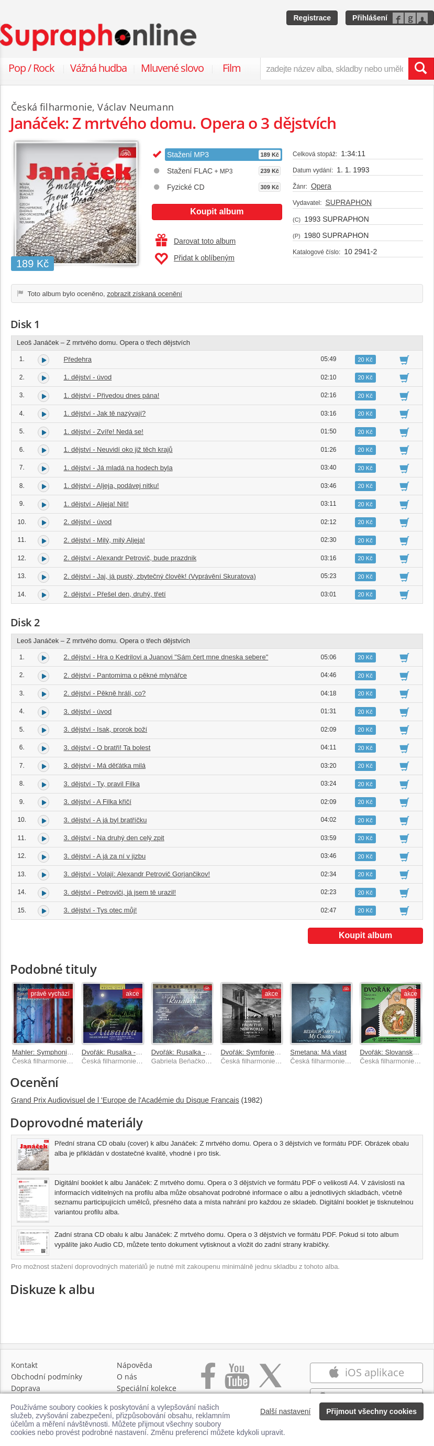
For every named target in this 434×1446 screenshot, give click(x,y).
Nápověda (134, 1365)
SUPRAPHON (348, 202)
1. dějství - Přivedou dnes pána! (112, 395)
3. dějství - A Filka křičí (97, 802)
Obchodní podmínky (46, 1377)
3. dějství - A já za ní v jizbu (105, 856)
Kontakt (24, 1365)
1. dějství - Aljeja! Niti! (96, 504)
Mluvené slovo (172, 68)
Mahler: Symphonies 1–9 (49, 1052)
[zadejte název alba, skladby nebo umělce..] (334, 69)
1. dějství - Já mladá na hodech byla (118, 468)
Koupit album (216, 211)
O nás (127, 1377)
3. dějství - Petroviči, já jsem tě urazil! (120, 892)
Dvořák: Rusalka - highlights (124, 1052)
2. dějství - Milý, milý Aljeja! (104, 540)
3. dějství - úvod (88, 711)
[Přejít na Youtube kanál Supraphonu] (237, 1381)
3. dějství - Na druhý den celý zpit (114, 838)
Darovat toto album (195, 241)
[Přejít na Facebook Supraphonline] (208, 1381)
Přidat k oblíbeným (194, 259)
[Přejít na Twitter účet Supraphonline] (270, 1381)
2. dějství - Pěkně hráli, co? (105, 693)
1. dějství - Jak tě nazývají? (105, 413)
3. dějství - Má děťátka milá (105, 765)
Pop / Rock (31, 68)
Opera (321, 186)
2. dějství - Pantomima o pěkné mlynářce (125, 675)
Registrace (312, 18)
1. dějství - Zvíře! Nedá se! (103, 432)
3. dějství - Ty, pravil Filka (102, 784)
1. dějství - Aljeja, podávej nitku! (111, 486)
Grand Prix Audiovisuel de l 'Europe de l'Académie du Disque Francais (125, 1100)
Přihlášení (369, 18)
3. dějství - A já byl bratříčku (105, 820)
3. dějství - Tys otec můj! (100, 910)
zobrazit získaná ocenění (144, 294)
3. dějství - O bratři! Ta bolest (107, 748)
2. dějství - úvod (88, 522)
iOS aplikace (366, 1372)
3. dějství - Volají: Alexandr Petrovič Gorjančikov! (137, 874)
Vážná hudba (98, 68)
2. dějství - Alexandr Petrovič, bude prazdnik (130, 558)
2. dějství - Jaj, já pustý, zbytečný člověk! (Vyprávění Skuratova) (160, 576)
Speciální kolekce (146, 1388)
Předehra (78, 359)
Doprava (25, 1388)
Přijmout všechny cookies (371, 1411)
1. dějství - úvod (88, 377)
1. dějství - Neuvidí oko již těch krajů (118, 449)
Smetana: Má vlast (318, 1052)
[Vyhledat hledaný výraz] (421, 69)
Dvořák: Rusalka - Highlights (194, 1052)
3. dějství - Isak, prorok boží (106, 729)
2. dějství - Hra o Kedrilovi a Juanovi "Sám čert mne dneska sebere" (166, 657)
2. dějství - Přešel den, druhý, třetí (115, 594)
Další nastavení (285, 1411)
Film (231, 68)
